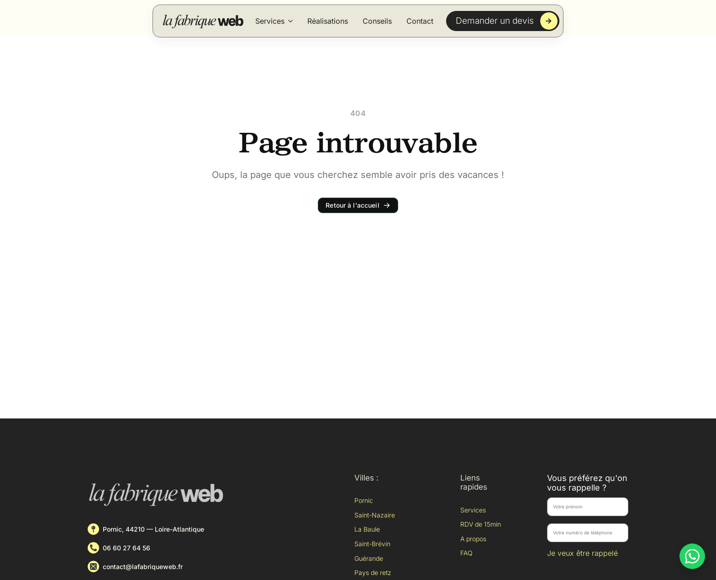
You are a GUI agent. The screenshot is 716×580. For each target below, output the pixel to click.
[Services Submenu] (290, 21)
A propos (473, 539)
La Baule (367, 529)
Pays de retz (372, 572)
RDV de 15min (480, 524)
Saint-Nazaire (374, 515)
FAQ (466, 553)
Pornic (363, 500)
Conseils (377, 21)
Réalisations (327, 21)
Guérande (368, 558)
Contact (419, 21)
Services (269, 21)
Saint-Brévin (372, 544)
